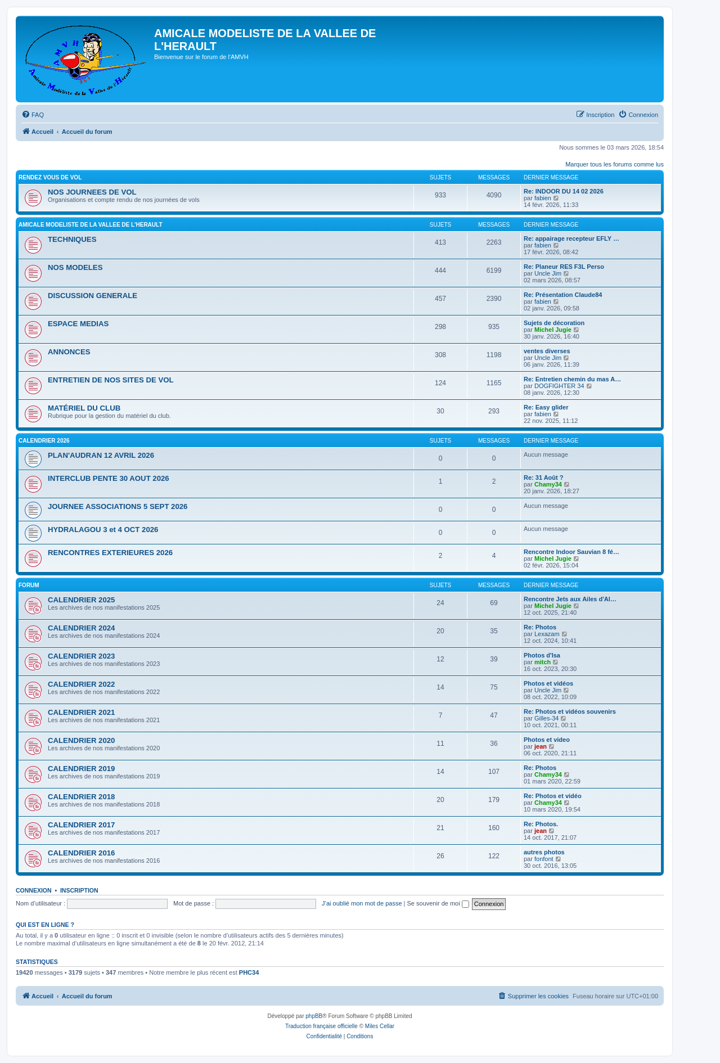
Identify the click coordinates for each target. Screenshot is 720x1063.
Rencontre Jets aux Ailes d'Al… (570, 599)
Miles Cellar (379, 1026)
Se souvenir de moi (438, 903)
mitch (542, 662)
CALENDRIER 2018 (81, 796)
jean (540, 746)
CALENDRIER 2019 (81, 768)
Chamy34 (548, 484)
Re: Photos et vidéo (553, 795)
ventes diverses (547, 351)
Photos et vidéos (548, 683)
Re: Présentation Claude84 (563, 294)
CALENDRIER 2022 (81, 684)
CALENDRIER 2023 (81, 656)
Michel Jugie (553, 329)
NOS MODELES (75, 267)
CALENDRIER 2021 (81, 712)
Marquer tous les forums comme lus (614, 164)
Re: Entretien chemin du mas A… (572, 379)
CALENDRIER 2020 (81, 740)
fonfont (544, 858)
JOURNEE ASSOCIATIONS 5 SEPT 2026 (117, 506)
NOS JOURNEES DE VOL (92, 192)
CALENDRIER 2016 (81, 853)
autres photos (544, 852)
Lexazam (547, 633)
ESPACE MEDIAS (78, 323)
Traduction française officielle (321, 1026)
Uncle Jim (547, 273)
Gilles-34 (546, 718)
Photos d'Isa (542, 655)
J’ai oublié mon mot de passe (362, 903)
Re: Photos (540, 627)
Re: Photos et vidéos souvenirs (570, 711)
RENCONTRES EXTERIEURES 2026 (110, 552)
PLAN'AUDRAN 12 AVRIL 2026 (101, 455)
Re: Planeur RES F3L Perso (564, 266)
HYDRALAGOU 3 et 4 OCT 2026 (103, 529)
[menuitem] (32, 114)
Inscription (79, 890)
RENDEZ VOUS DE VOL (50, 177)
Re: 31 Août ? (544, 477)
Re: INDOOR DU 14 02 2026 (564, 191)
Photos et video (547, 739)
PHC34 (249, 972)
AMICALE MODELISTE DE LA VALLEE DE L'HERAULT (91, 225)
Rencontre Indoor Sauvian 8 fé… (571, 551)
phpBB (313, 1016)
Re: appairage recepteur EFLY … (571, 238)
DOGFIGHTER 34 (559, 385)
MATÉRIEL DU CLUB (84, 408)
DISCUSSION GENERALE (92, 295)
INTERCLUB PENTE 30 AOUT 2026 (108, 478)
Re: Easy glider (546, 407)
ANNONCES (69, 352)
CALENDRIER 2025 (81, 600)
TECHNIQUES (72, 239)
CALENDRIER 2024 (81, 628)
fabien (542, 198)
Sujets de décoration (554, 322)
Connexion (34, 890)
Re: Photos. (541, 824)
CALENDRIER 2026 (44, 441)
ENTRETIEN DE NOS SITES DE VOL (111, 380)
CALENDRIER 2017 (81, 825)
